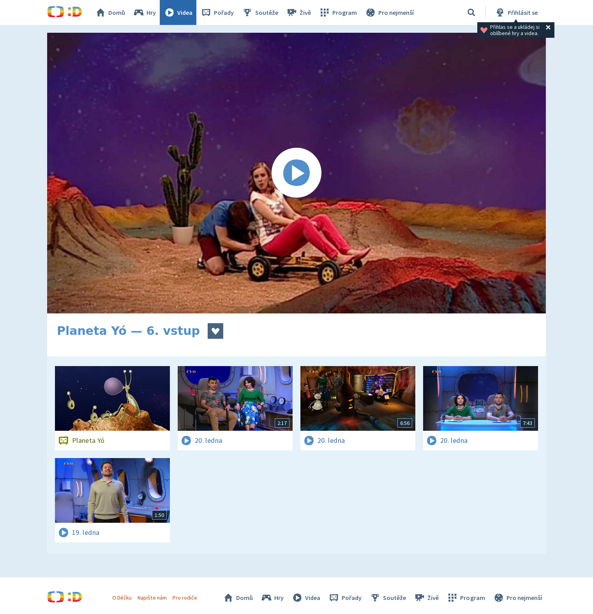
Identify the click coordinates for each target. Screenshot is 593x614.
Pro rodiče (185, 597)
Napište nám (152, 597)
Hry (144, 12)
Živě (298, 12)
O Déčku (122, 597)
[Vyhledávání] (471, 12)
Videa (178, 12)
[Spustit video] (296, 173)
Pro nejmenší (389, 12)
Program (338, 12)
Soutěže (260, 12)
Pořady (217, 12)
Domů (110, 12)
